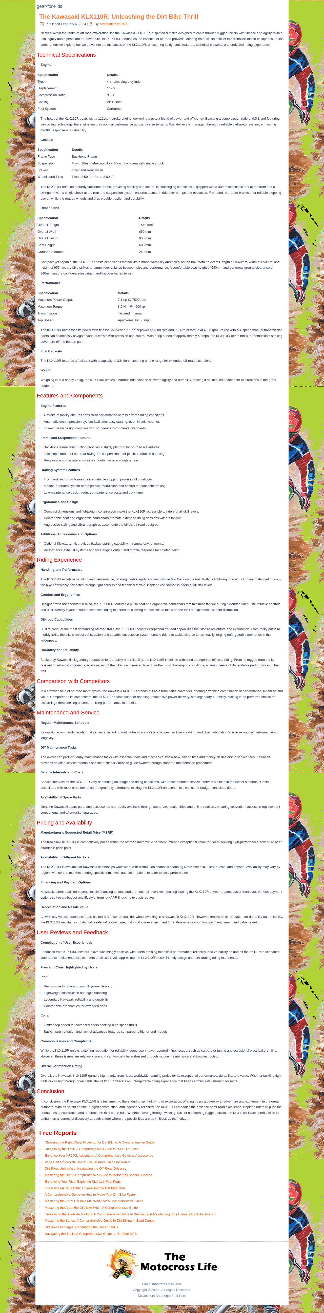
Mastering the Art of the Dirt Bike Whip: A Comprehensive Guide (91, 1208)
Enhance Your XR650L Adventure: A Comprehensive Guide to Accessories (99, 1155)
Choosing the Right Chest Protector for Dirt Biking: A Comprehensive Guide (100, 1142)
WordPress (147, 1309)
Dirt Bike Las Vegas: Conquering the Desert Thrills (81, 1227)
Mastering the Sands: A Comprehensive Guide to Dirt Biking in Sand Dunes (99, 1220)
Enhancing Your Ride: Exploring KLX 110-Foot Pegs (83, 1181)
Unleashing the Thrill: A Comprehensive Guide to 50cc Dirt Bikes (91, 1149)
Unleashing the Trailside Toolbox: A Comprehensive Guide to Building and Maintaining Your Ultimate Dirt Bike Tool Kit (130, 1214)
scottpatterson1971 (113, 24)
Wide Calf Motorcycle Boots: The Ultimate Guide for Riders (88, 1162)
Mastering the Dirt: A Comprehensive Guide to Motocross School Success (98, 1175)
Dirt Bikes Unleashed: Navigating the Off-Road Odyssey (85, 1168)
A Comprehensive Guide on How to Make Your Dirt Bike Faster (90, 1194)
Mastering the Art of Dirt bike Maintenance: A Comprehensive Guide (94, 1201)
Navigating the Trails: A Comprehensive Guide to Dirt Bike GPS (91, 1234)
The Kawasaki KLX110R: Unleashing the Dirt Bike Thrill (118, 16)
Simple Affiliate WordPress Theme (178, 1309)
